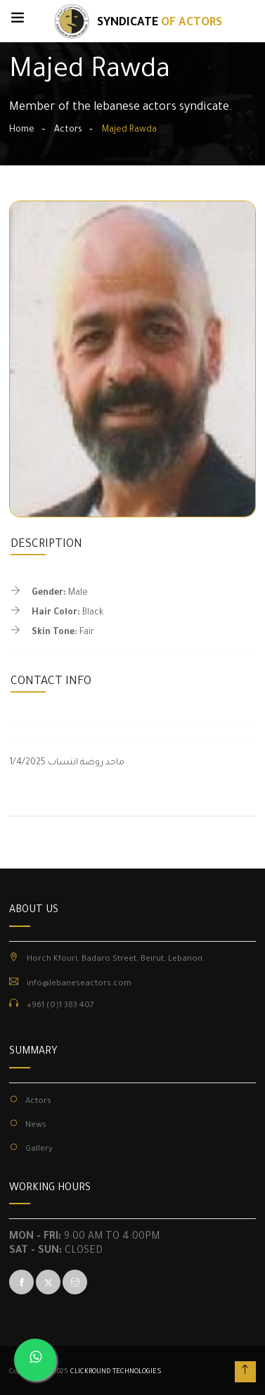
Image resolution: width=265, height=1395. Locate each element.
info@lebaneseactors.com (79, 984)
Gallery (39, 1149)
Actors (68, 130)
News (35, 1125)
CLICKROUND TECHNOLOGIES (116, 1372)
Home (21, 130)
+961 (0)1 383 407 (60, 1006)
